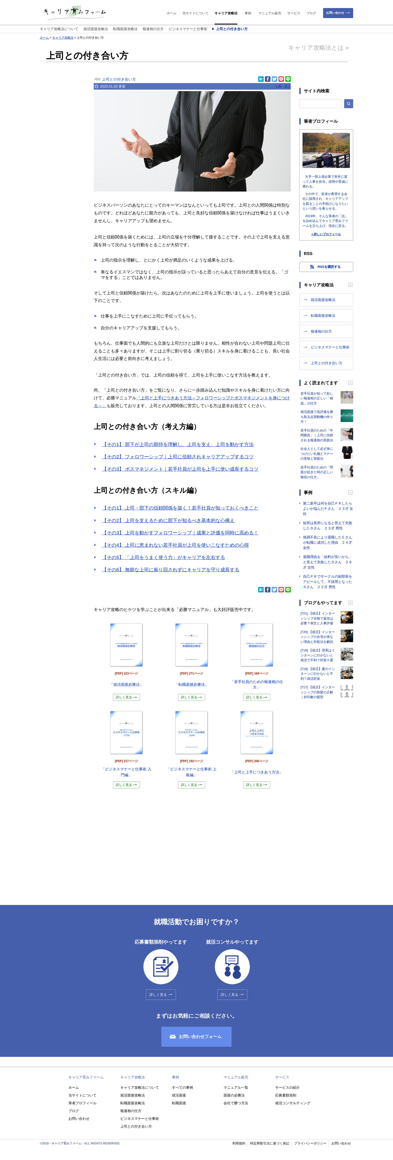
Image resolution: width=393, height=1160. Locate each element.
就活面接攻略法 (95, 29)
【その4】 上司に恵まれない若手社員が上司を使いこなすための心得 (175, 545)
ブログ (311, 13)
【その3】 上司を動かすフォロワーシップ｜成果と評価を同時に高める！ (180, 532)
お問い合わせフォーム (200, 1036)
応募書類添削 (285, 1095)
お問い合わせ (335, 13)
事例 (248, 13)
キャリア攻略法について (59, 29)
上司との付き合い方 (232, 29)
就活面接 (179, 1095)
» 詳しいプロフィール (326, 234)
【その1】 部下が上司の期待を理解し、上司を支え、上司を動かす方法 (178, 444)
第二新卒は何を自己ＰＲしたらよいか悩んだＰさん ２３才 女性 (328, 508)
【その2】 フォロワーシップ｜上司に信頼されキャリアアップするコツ (178, 456)
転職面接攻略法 (125, 29)
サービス (293, 13)
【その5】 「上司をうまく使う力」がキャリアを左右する (163, 557)
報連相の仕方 (153, 29)
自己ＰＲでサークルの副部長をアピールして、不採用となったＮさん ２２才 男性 (327, 581)
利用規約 (238, 1143)
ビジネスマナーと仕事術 (188, 29)
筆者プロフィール (82, 1103)
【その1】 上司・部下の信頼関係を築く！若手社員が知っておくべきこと (180, 508)
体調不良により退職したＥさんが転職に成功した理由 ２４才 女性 (327, 542)
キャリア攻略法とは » (318, 47)
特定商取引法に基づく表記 (269, 1143)
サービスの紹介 (287, 1087)
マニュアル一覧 (236, 1087)
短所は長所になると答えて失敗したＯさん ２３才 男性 (327, 525)
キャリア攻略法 (226, 13)
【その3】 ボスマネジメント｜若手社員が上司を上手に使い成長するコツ (180, 469)
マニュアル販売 (269, 13)
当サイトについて (195, 13)
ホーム (171, 13)
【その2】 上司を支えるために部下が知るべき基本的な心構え (168, 520)
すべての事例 (182, 1087)
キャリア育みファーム (86, 1077)
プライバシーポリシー (310, 1143)
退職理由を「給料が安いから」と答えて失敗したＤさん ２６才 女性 (327, 562)
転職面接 (179, 1103)
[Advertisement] (62, 167)
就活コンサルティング (292, 1103)
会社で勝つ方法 (236, 1103)
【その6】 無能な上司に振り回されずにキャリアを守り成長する (170, 569)
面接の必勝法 (234, 1095)
